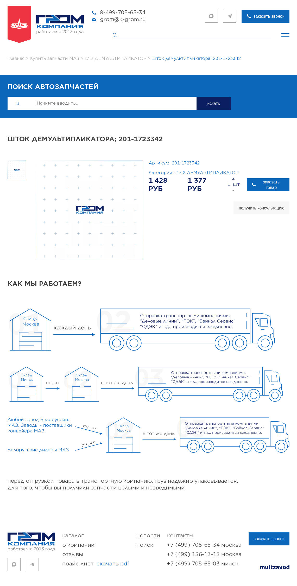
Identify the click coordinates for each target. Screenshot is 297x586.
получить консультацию (261, 208)
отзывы (72, 554)
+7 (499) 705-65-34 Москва (204, 545)
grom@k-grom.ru (123, 19)
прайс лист (95, 563)
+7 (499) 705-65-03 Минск (202, 563)
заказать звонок (269, 16)
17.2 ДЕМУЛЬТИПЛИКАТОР (207, 172)
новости (148, 535)
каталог (73, 535)
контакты (180, 535)
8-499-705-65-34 (123, 12)
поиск (144, 545)
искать (213, 103)
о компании (78, 545)
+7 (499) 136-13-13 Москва (204, 554)
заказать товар (271, 185)
